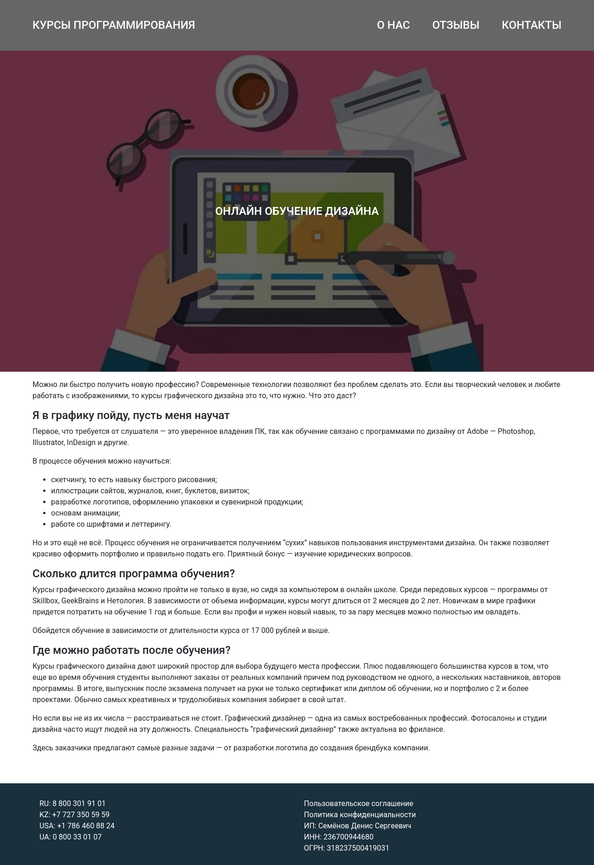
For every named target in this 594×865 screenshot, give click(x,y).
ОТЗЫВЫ (455, 25)
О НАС (393, 25)
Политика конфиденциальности (360, 814)
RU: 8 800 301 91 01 (72, 803)
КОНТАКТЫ (532, 25)
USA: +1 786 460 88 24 (77, 825)
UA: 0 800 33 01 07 (70, 837)
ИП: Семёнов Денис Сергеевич (357, 825)
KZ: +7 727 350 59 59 (74, 814)
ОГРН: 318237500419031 (346, 848)
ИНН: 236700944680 (339, 837)
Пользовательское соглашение (358, 803)
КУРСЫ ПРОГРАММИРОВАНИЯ (113, 25)
